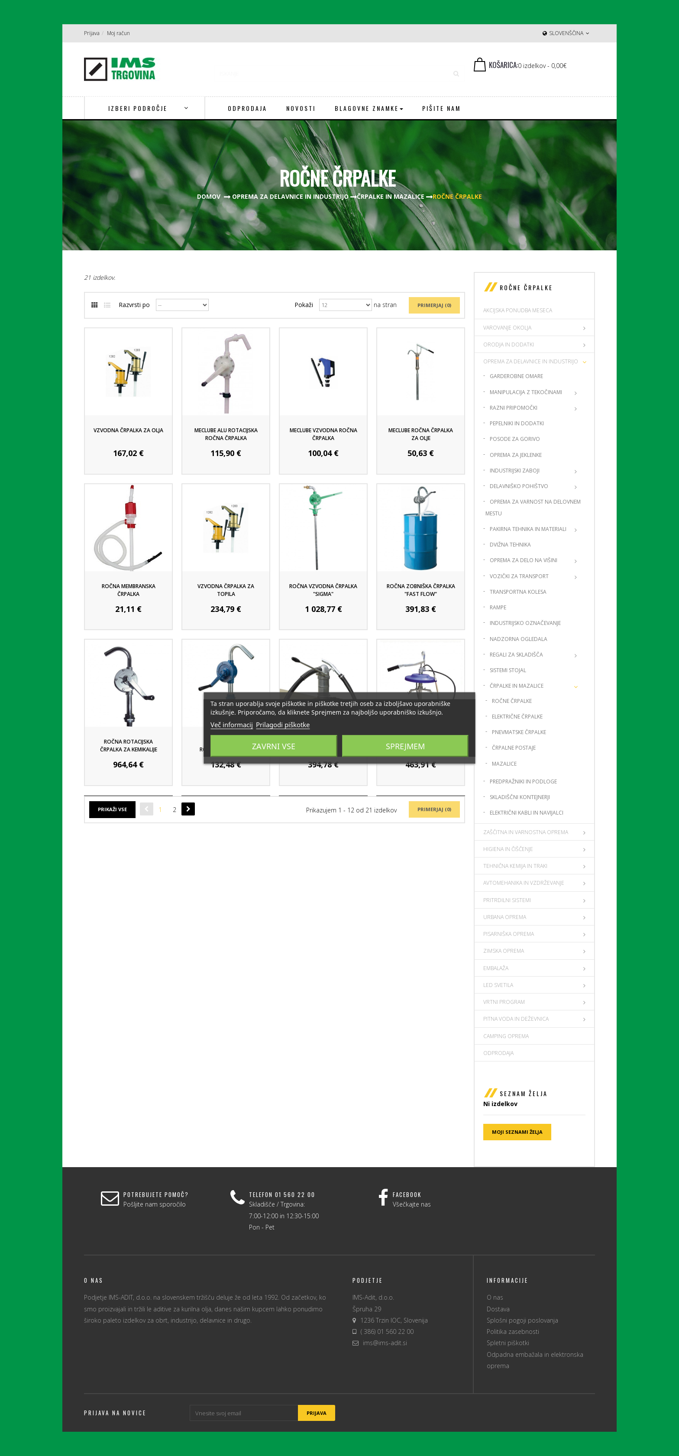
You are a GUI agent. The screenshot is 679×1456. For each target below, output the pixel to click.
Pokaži (303, 305)
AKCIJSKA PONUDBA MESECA (517, 310)
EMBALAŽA (495, 968)
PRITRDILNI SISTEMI (507, 900)
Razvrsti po (134, 305)
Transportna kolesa (518, 591)
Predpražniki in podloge (523, 781)
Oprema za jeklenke (516, 455)
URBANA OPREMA (504, 917)
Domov (208, 196)
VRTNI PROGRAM (504, 1002)
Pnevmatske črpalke (519, 732)
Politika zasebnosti (513, 1331)
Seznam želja (524, 1093)
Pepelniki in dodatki (517, 423)
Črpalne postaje (514, 747)
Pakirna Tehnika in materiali (528, 529)
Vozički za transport (519, 576)
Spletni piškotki (508, 1343)
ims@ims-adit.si (385, 1343)
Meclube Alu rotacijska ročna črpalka (226, 434)
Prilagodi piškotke (283, 724)
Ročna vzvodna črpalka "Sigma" (323, 590)
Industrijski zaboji (515, 470)
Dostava (498, 1309)
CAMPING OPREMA (506, 1036)
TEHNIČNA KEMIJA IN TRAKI (515, 866)
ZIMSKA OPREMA (503, 950)
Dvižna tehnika (510, 544)
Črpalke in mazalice (516, 685)
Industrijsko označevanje (525, 623)
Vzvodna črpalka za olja (128, 430)
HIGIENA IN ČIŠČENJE (508, 849)
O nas (495, 1297)
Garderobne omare (516, 376)
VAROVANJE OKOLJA (507, 327)
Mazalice (504, 763)
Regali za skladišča (516, 654)
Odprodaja (498, 1053)
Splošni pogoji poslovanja (522, 1320)
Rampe (498, 607)
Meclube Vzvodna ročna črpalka (323, 434)
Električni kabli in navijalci (526, 812)
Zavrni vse (273, 746)
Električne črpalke (517, 716)
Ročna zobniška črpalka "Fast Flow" (421, 590)
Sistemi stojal (508, 670)
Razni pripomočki (513, 407)
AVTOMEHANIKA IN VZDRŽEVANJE (523, 883)
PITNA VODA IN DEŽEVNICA (516, 1018)
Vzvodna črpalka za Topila (225, 590)
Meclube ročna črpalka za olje (420, 434)
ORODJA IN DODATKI (508, 344)
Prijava (92, 33)
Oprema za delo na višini (523, 560)
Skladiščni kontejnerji (520, 797)
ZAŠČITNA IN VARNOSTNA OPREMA (525, 832)
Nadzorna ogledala (518, 639)
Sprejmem (405, 746)
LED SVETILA (498, 985)
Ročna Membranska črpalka (128, 590)
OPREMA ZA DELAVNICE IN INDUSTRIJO (530, 361)
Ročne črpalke (512, 701)
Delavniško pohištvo (519, 486)
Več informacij (231, 724)
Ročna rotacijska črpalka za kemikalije (128, 745)
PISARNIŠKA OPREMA (508, 934)
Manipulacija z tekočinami (526, 392)
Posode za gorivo (515, 439)
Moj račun (118, 33)
